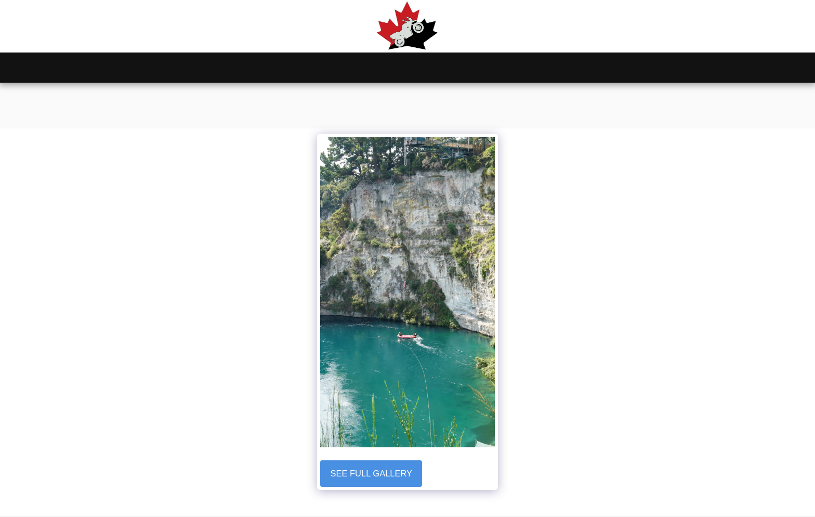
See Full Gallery (371, 473)
